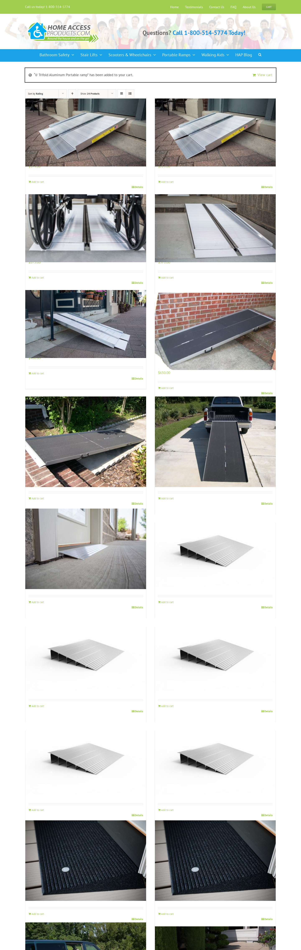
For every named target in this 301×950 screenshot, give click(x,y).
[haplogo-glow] (63, 21)
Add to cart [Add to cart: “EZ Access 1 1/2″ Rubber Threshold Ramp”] (38, 914)
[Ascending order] (72, 93)
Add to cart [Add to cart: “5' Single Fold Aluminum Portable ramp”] (167, 277)
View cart (265, 75)
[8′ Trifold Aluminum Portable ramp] (85, 442)
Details (139, 187)
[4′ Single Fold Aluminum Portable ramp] (85, 228)
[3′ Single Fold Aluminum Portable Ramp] (215, 132)
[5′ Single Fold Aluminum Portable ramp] (215, 228)
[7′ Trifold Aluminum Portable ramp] (215, 331)
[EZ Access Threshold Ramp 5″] (85, 757)
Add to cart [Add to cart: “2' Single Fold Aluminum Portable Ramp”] (38, 182)
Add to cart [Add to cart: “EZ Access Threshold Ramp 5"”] (38, 810)
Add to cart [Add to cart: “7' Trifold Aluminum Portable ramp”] (167, 388)
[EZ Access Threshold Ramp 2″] (215, 549)
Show (89, 93)
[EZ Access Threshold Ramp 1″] (85, 549)
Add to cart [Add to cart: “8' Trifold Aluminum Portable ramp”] (38, 498)
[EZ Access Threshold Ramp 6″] (215, 757)
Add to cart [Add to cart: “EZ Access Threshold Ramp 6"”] (167, 810)
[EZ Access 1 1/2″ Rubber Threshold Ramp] (85, 860)
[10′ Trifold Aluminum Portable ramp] (215, 442)
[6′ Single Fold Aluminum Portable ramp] (85, 324)
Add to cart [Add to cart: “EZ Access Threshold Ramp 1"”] (38, 602)
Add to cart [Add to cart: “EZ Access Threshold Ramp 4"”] (167, 706)
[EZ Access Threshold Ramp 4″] (215, 653)
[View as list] (130, 94)
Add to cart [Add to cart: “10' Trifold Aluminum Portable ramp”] (167, 498)
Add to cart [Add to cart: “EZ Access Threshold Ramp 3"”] (38, 706)
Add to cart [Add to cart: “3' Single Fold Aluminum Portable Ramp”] (167, 182)
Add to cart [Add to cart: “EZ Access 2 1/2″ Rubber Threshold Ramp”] (167, 914)
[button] (259, 53)
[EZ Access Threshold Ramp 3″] (85, 653)
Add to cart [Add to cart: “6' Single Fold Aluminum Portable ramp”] (38, 373)
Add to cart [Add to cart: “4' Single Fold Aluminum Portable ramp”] (38, 277)
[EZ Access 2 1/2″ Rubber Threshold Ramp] (215, 860)
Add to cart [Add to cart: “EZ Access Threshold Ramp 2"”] (167, 602)
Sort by (35, 93)
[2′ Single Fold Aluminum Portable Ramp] (85, 132)
